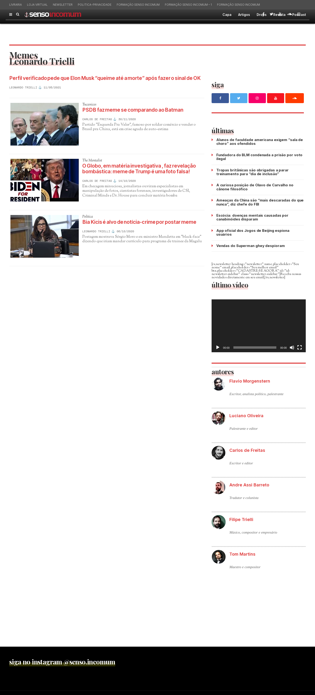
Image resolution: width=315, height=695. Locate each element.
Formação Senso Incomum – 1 (188, 4)
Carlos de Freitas (97, 126)
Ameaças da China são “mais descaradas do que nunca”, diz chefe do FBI (260, 201)
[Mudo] (292, 346)
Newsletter (63, 4)
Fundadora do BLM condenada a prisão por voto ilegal (259, 156)
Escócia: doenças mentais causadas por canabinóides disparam (252, 216)
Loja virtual (37, 4)
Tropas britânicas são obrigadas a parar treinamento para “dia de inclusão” (252, 171)
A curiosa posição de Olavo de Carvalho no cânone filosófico (254, 186)
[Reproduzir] (217, 346)
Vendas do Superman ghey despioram (250, 244)
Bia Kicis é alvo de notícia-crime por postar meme (138, 235)
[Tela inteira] (299, 346)
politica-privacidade (94, 4)
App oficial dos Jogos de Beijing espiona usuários (252, 231)
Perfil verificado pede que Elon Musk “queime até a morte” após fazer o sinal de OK (103, 81)
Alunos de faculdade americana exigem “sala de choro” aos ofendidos (259, 141)
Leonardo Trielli (23, 94)
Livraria (15, 4)
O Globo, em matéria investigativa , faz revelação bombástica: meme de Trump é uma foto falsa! (143, 178)
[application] (259, 324)
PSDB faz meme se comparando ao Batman (138, 117)
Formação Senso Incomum (138, 4)
